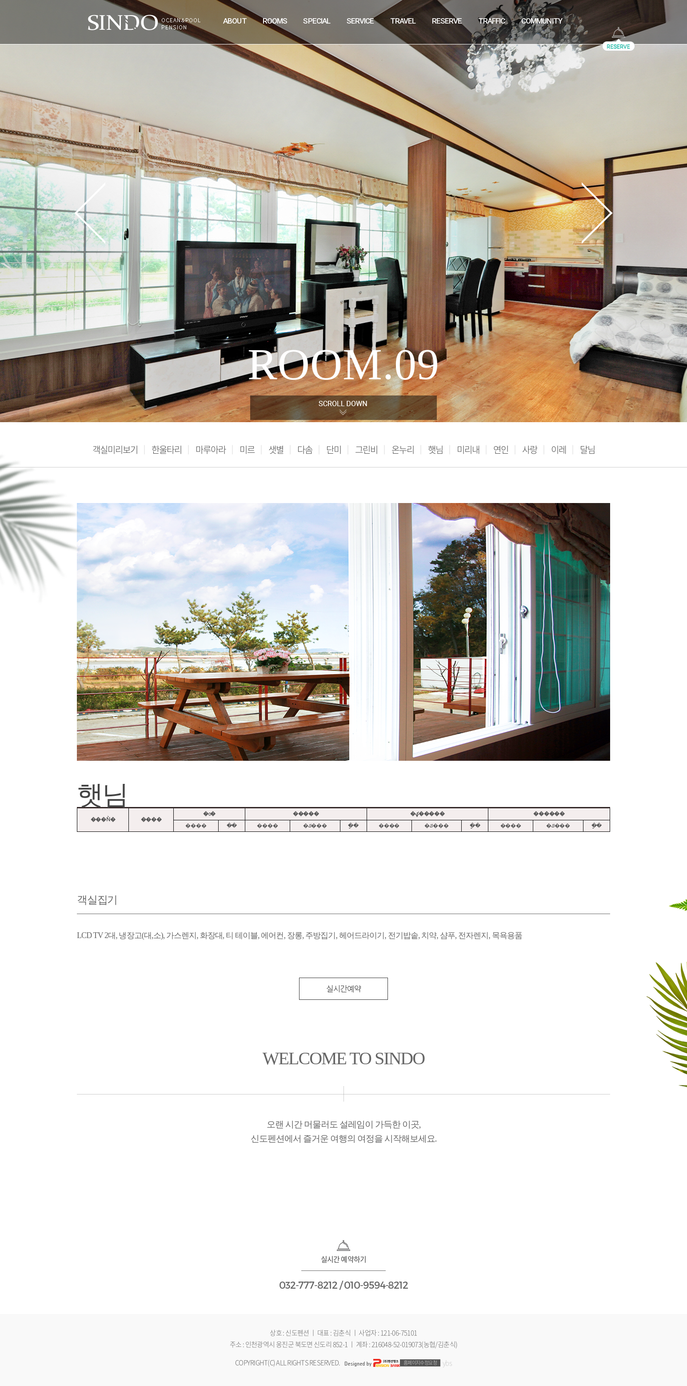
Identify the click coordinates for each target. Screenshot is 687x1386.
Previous (89, 213)
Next (597, 213)
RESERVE (447, 20)
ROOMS (275, 20)
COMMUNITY (541, 20)
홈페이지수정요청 (420, 1362)
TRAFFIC (491, 20)
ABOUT (235, 20)
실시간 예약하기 (344, 1259)
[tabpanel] (343, 211)
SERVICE (360, 20)
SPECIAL (316, 20)
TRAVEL (403, 20)
